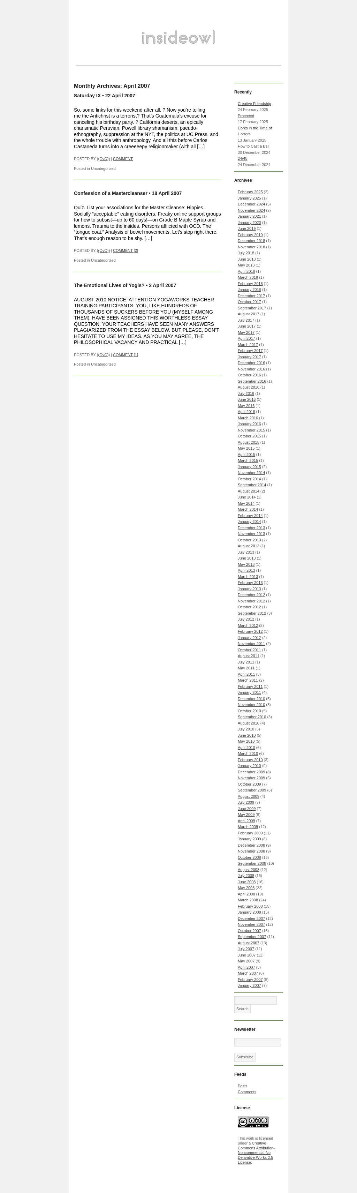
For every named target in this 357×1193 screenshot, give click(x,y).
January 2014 (249, 521)
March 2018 (248, 277)
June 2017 (247, 326)
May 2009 (246, 814)
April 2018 (246, 271)
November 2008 (251, 851)
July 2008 (246, 875)
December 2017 (251, 296)
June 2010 (247, 735)
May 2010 (246, 741)
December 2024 (251, 204)
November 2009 (251, 778)
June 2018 (247, 259)
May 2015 (246, 448)
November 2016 (251, 369)
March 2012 (248, 625)
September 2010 (252, 717)
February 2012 (250, 631)
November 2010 (251, 705)
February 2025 (250, 192)
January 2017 (249, 357)
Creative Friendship (254, 104)
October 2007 (249, 931)
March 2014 (248, 509)
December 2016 (251, 363)
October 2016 (249, 375)
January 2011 (249, 692)
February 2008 (250, 906)
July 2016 (246, 393)
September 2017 (252, 308)
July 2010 (246, 729)
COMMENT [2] (125, 250)
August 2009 (248, 796)
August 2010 (248, 723)
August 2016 (248, 387)
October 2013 (249, 540)
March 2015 (248, 460)
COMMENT (123, 159)
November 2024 (251, 210)
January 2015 (249, 467)
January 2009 (249, 839)
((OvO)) (103, 159)
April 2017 (246, 338)
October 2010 (249, 711)
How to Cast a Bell (253, 146)
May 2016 (246, 406)
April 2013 (246, 570)
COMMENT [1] (125, 355)
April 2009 (246, 821)
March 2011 (248, 680)
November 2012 (251, 601)
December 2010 (251, 699)
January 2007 (249, 985)
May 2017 (246, 332)
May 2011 (246, 668)
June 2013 (247, 558)
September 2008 (252, 863)
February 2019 (250, 235)
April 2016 (246, 412)
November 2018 (251, 247)
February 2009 (250, 833)
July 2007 (246, 949)
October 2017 (249, 302)
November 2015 (251, 430)
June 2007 (247, 955)
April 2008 (246, 894)
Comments (247, 1092)
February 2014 (250, 515)
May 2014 (246, 503)
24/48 (243, 158)
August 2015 (248, 442)
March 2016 (248, 418)
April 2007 (246, 967)
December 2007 (251, 918)
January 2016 (249, 424)
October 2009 (249, 784)
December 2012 (251, 595)
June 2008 (247, 882)
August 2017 (248, 314)
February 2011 (250, 686)
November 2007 (251, 924)
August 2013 (248, 546)
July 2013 (246, 552)
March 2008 (248, 900)
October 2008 (249, 857)
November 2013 (251, 534)
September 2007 (252, 937)
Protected (246, 116)
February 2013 (250, 582)
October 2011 (249, 650)
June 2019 (247, 228)
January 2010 (249, 766)
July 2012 (246, 619)
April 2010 (246, 747)
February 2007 (250, 979)
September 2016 (252, 381)
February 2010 (250, 760)
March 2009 (248, 827)
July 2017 (246, 320)
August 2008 (248, 870)
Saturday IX (87, 95)
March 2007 (248, 973)
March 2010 (248, 753)
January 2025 (249, 198)
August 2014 (248, 491)
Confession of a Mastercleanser (110, 193)
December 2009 (251, 772)
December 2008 (251, 845)
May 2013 (246, 564)
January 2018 (249, 289)
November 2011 (251, 643)
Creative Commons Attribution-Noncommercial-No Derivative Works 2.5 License (256, 1152)
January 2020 (249, 222)
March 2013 (248, 577)
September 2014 (252, 485)
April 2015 (246, 454)
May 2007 (246, 961)
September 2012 (252, 613)
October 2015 (249, 436)
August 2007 (248, 943)
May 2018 (246, 265)
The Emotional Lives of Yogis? (109, 285)
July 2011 (246, 662)
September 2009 (252, 790)
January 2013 (249, 589)
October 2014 (249, 479)
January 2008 (249, 912)
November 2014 (251, 473)
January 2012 (249, 638)
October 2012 (249, 607)
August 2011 (248, 656)
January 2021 (249, 216)
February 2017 (250, 350)
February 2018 (250, 284)
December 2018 (251, 241)
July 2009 (246, 802)
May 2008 (246, 888)
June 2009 (247, 808)
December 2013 (251, 528)
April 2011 (246, 674)
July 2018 (246, 253)
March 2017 (248, 345)
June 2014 (247, 497)
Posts (243, 1086)
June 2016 (247, 399)
